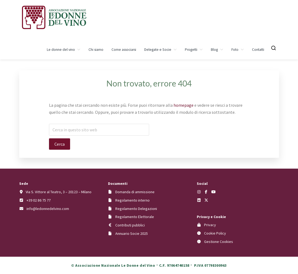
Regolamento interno (132, 200)
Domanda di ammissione (135, 191)
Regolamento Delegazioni (136, 208)
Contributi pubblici (130, 225)
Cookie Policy (215, 233)
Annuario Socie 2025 (131, 233)
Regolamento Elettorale (134, 216)
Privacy (210, 224)
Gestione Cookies (218, 241)
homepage (183, 105)
